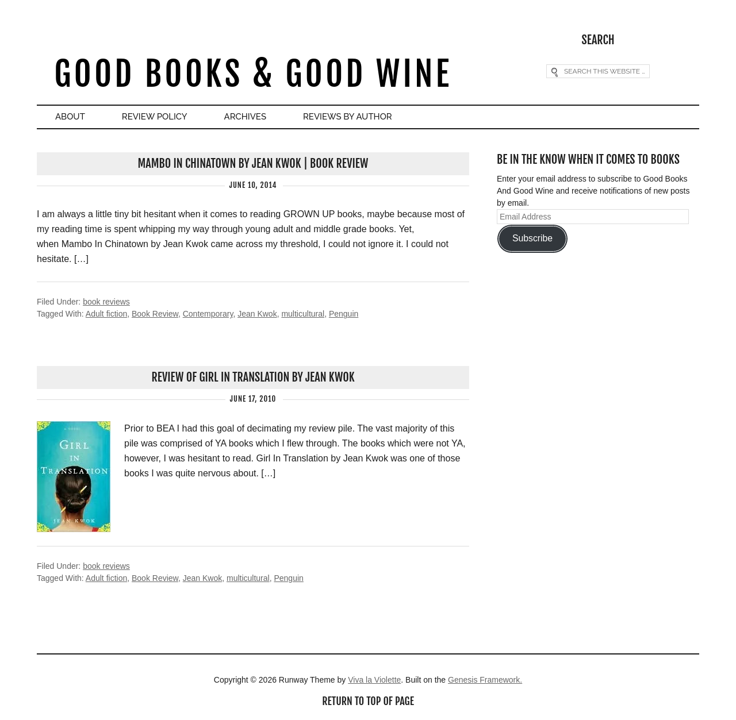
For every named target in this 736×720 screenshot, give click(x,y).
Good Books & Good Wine (252, 74)
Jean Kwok (257, 313)
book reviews (106, 301)
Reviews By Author (347, 116)
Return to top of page (368, 701)
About (70, 116)
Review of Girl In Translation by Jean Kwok (252, 377)
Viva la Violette (374, 679)
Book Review (155, 313)
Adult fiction (106, 313)
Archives (245, 116)
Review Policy (154, 116)
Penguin (343, 313)
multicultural (302, 313)
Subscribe (532, 238)
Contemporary (208, 313)
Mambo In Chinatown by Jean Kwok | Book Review (253, 163)
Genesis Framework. (485, 679)
